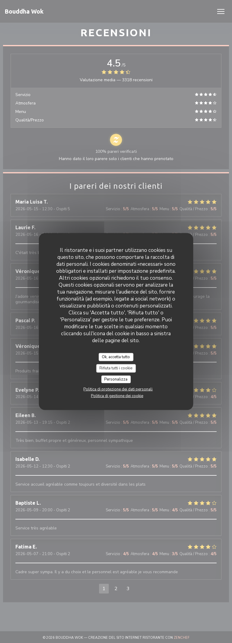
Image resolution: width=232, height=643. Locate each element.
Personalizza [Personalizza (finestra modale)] (115, 379)
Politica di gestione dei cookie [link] (117, 396)
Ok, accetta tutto (116, 356)
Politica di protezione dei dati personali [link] (118, 389)
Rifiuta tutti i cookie (115, 368)
